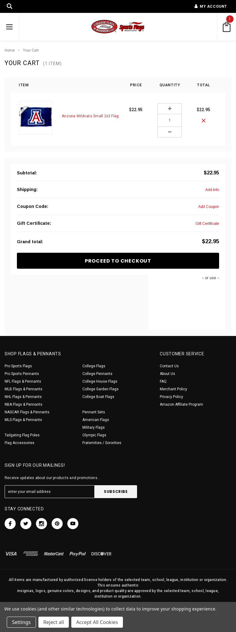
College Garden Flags (100, 389)
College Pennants (97, 374)
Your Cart (31, 50)
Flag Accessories (19, 443)
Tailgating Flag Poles (22, 435)
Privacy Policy (171, 397)
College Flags (93, 366)
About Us (167, 374)
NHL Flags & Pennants (23, 397)
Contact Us (169, 366)
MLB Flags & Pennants (23, 389)
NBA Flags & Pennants (23, 404)
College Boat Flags (98, 397)
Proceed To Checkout (118, 260)
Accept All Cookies (97, 622)
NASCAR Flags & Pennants (27, 412)
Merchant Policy (173, 389)
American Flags (95, 420)
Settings (21, 622)
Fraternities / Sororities (101, 443)
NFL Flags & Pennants (23, 381)
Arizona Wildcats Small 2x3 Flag (90, 116)
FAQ (163, 381)
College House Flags (99, 381)
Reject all (53, 622)
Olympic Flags (94, 435)
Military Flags (93, 427)
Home (10, 50)
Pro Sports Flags (18, 366)
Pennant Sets (93, 412)
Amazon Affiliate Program (181, 404)
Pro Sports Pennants (22, 374)
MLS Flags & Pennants (23, 420)
